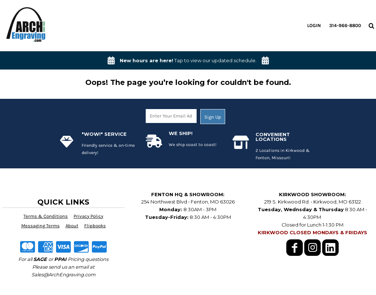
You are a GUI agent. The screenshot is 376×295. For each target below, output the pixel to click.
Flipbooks (95, 225)
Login (314, 25)
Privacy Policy (88, 216)
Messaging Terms (40, 225)
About (72, 225)
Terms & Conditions (45, 216)
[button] (371, 26)
